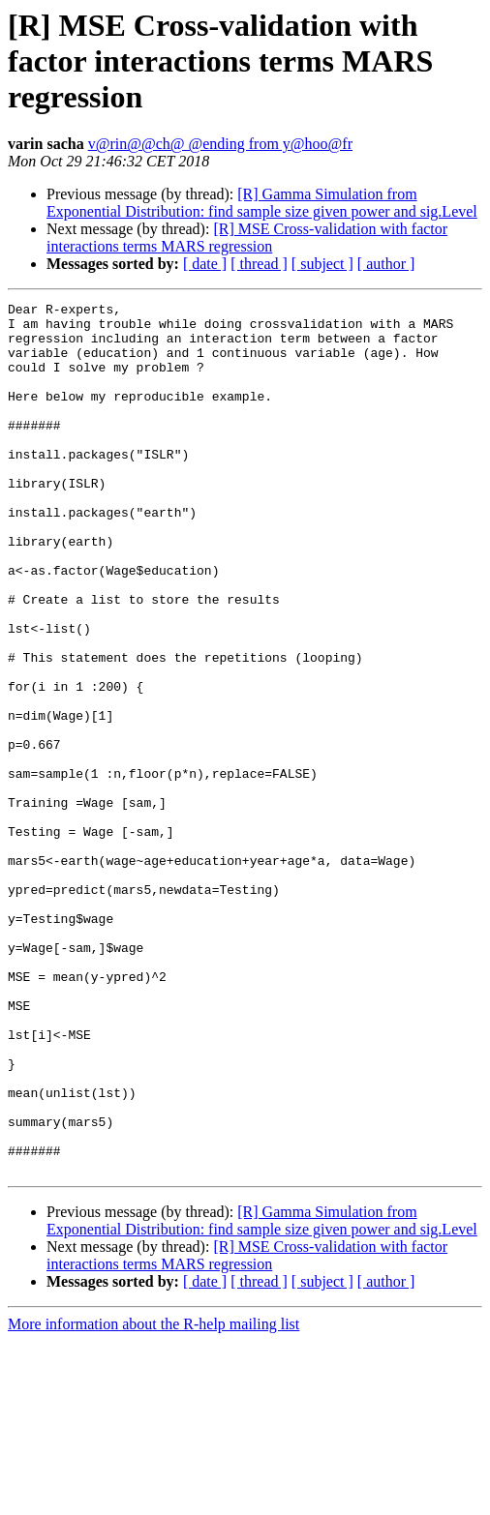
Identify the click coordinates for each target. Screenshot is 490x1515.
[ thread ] (259, 263)
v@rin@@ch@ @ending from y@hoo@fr (220, 143)
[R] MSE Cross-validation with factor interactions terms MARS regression (246, 237)
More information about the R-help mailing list (153, 1498)
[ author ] (386, 263)
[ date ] (205, 263)
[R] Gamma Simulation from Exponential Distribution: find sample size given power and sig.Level (261, 203)
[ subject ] (322, 263)
